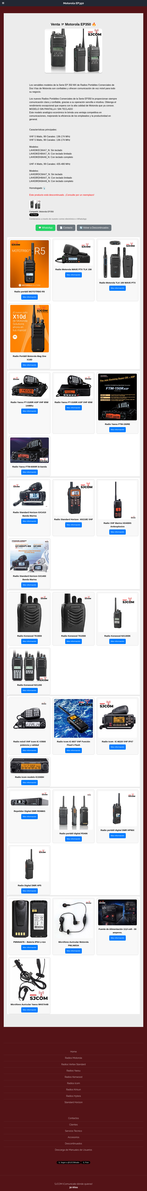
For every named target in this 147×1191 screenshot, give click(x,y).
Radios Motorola (73, 1058)
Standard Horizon (73, 1102)
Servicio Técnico (73, 1131)
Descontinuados (73, 1143)
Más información (29, 297)
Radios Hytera (73, 1096)
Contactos (73, 1118)
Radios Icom (73, 1083)
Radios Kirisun (73, 1089)
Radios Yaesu (74, 1070)
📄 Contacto (66, 227)
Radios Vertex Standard (73, 1064)
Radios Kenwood (73, 1077)
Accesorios (73, 1137)
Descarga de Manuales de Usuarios (73, 1149)
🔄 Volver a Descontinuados (94, 227)
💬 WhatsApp (45, 227)
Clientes (73, 1124)
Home (73, 1051)
